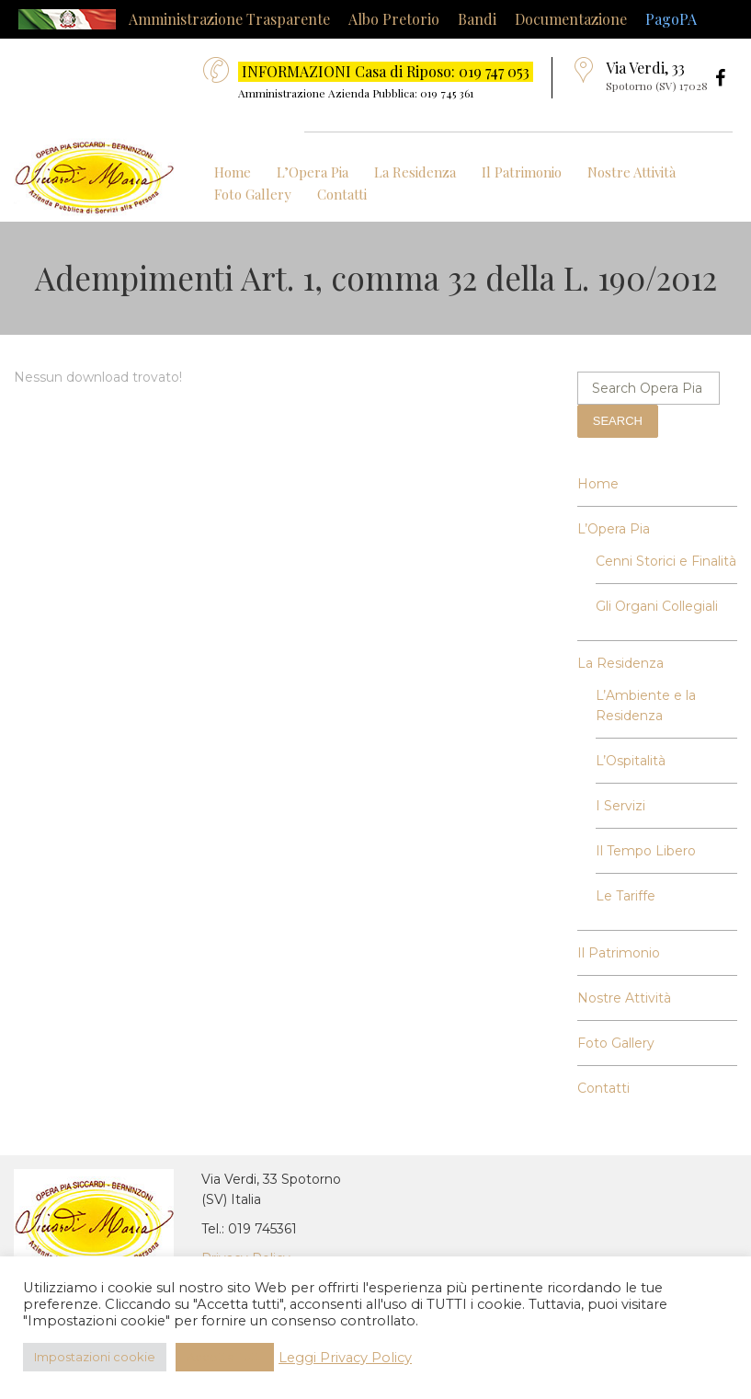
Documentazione (571, 19)
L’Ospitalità (631, 760)
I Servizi (620, 805)
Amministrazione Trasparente (229, 19)
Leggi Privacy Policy (345, 1357)
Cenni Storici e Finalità (666, 561)
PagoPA (671, 19)
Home (232, 172)
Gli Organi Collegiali (657, 606)
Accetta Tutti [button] (225, 1356)
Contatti (342, 194)
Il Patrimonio (522, 172)
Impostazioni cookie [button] (94, 1356)
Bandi (477, 19)
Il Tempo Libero (646, 851)
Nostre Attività (631, 172)
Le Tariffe (625, 896)
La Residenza (415, 172)
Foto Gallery (252, 194)
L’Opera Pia (312, 172)
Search (618, 421)
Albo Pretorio (393, 19)
